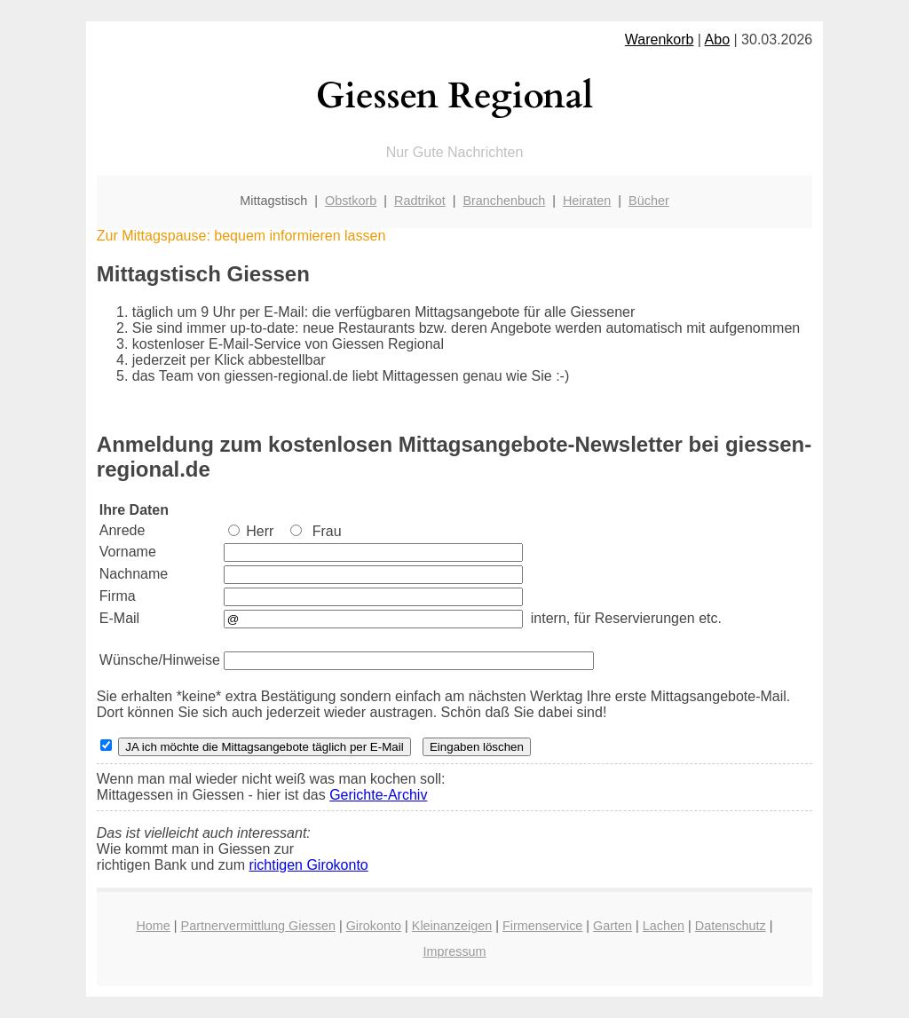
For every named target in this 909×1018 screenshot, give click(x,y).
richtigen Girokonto (308, 864)
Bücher (648, 200)
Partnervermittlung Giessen (258, 926)
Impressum (454, 951)
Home (153, 926)
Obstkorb (350, 200)
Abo (717, 39)
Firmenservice (542, 926)
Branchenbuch (503, 200)
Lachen (663, 926)
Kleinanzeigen (452, 926)
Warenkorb (659, 39)
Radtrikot (420, 200)
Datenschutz (730, 926)
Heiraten (587, 200)
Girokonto (373, 926)
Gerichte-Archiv (378, 794)
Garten (612, 926)
